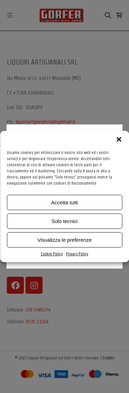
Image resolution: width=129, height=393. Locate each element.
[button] (118, 139)
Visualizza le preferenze (64, 240)
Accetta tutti (64, 202)
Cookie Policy (52, 254)
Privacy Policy (77, 254)
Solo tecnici (64, 221)
